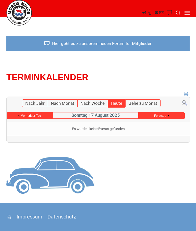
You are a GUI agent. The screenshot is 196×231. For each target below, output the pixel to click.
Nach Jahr (35, 103)
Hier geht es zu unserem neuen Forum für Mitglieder (98, 43)
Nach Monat (62, 103)
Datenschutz (61, 217)
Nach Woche (92, 103)
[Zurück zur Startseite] (19, 13)
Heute (116, 103)
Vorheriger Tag (31, 116)
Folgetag (160, 116)
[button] (178, 13)
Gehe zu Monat (142, 103)
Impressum (29, 217)
